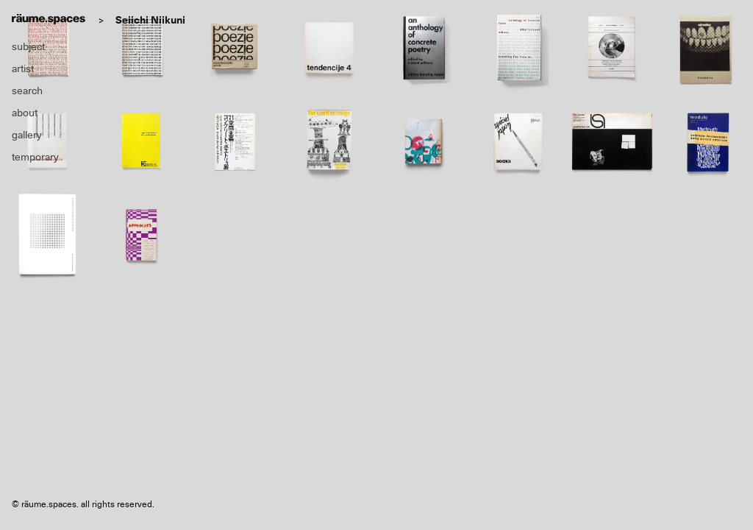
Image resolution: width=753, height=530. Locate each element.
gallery (27, 134)
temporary (35, 156)
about (25, 112)
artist (23, 68)
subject (28, 46)
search (27, 90)
